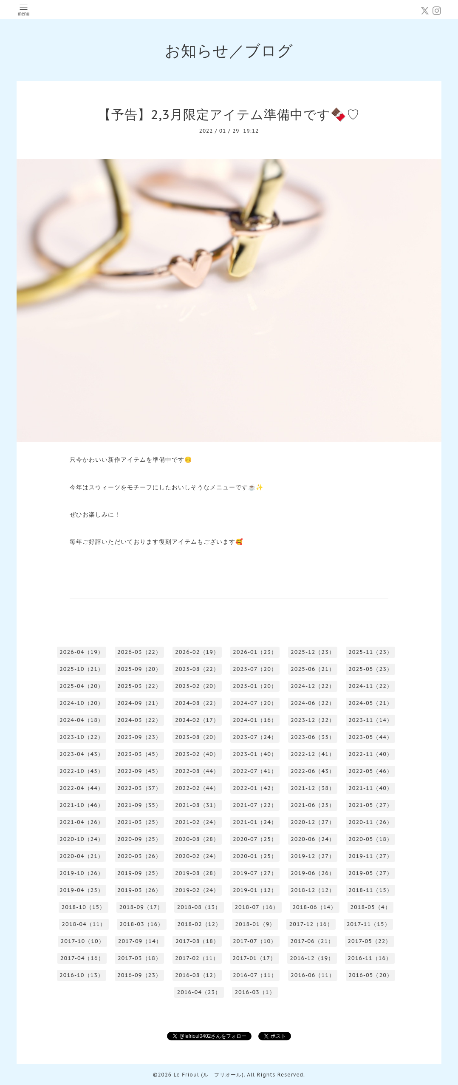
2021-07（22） (255, 805)
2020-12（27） (313, 822)
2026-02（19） (197, 652)
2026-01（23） (255, 652)
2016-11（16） (370, 958)
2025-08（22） (197, 669)
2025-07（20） (255, 669)
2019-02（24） (197, 890)
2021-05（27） (370, 805)
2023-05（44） (370, 737)
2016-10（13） (81, 975)
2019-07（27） (255, 873)
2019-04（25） (81, 890)
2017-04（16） (82, 958)
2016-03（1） (255, 992)
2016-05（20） (370, 975)
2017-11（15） (368, 924)
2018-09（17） (141, 907)
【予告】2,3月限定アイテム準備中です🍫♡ (229, 114)
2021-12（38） (313, 788)
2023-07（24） (255, 737)
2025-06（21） (313, 669)
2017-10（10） (83, 941)
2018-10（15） (83, 907)
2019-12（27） (313, 856)
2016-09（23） (139, 975)
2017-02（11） (197, 958)
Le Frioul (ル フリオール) (208, 1074)
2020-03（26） (139, 856)
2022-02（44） (197, 788)
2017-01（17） (254, 958)
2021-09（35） (139, 805)
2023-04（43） (81, 754)
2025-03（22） (139, 686)
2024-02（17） (197, 720)
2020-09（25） (139, 839)
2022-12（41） (313, 754)
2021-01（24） (255, 822)
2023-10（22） (81, 737)
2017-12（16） (311, 924)
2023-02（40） (197, 754)
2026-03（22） (139, 652)
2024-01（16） (255, 720)
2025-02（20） (197, 686)
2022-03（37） (139, 788)
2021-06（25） (313, 805)
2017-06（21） (312, 941)
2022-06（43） (313, 771)
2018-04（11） (84, 924)
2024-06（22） (313, 703)
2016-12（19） (312, 958)
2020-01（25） (255, 856)
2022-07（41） (255, 771)
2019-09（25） (139, 873)
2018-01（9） (255, 924)
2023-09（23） (139, 737)
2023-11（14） (370, 720)
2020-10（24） (81, 839)
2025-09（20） (139, 669)
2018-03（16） (141, 924)
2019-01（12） (255, 890)
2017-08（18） (197, 941)
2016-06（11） (313, 975)
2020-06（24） (313, 839)
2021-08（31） (197, 805)
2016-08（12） (197, 975)
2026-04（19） (81, 652)
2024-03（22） (139, 720)
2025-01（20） (255, 686)
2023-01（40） (255, 754)
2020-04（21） (81, 856)
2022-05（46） (370, 771)
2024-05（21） (370, 703)
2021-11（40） (370, 788)
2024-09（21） (139, 703)
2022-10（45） (81, 771)
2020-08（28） (197, 839)
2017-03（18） (139, 958)
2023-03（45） (139, 754)
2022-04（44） (81, 788)
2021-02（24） (197, 822)
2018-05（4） (370, 907)
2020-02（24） (197, 856)
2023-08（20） (197, 737)
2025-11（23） (370, 652)
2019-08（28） (197, 873)
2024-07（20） (255, 703)
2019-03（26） (139, 890)
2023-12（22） (313, 720)
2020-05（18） (370, 839)
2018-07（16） (257, 907)
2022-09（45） (139, 771)
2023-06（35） (313, 737)
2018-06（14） (314, 907)
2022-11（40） (370, 754)
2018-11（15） (370, 890)
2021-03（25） (139, 822)
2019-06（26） (313, 873)
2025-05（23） (370, 669)
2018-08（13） (199, 907)
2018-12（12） (313, 890)
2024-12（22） (313, 686)
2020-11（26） (370, 822)
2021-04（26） (81, 822)
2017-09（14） (140, 941)
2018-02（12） (199, 924)
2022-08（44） (197, 771)
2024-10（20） (81, 703)
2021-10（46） (81, 805)
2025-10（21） (81, 669)
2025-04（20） (81, 686)
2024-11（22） (370, 686)
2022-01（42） (255, 788)
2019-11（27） (370, 856)
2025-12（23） (313, 652)
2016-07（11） (255, 975)
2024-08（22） (197, 703)
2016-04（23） (199, 992)
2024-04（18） (81, 720)
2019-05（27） (370, 873)
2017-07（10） (255, 941)
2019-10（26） (81, 873)
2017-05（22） (369, 941)
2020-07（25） (255, 839)
